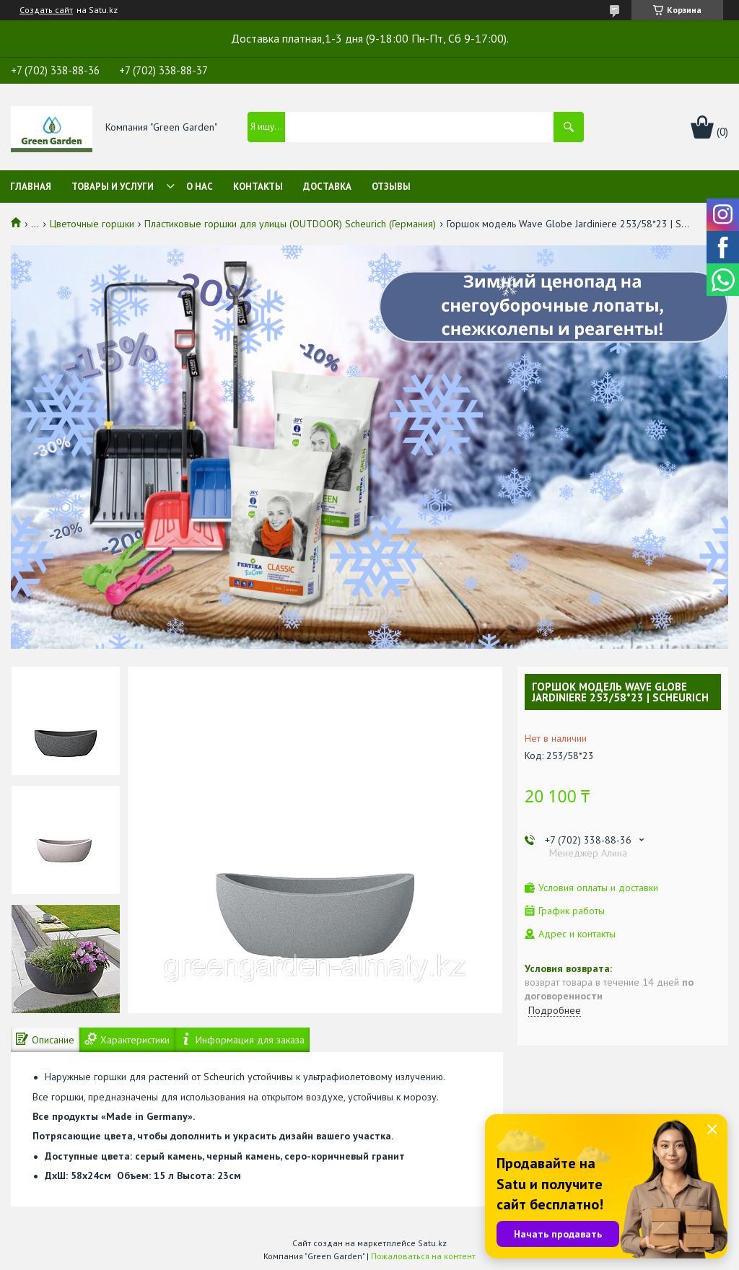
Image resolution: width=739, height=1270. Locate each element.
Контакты (258, 186)
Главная (30, 186)
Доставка (327, 186)
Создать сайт (46, 10)
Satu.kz (432, 1243)
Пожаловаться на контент (423, 1256)
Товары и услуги (112, 186)
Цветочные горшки (92, 223)
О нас (199, 186)
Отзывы (391, 186)
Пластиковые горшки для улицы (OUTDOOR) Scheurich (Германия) (290, 223)
